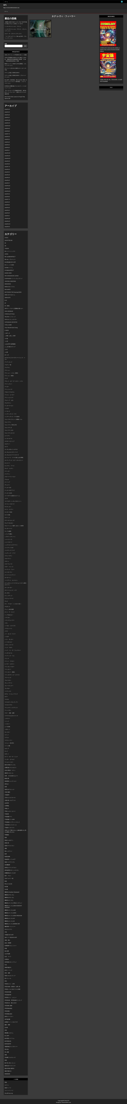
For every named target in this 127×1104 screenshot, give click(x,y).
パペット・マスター (9, 661)
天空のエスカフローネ (10, 797)
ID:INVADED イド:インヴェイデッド (13, 278)
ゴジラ (6, 498)
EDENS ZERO (8, 273)
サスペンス (7, 517)
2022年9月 (7, 226)
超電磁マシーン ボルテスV (11, 1022)
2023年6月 (7, 202)
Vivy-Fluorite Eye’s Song (11, 327)
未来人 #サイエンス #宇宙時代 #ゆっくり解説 (16, 55)
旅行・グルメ (8, 875)
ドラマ (6, 631)
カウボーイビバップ (9, 441)
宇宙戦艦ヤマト (8, 816)
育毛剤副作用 (8, 994)
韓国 (6, 1060)
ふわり (6, 349)
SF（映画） (7, 306)
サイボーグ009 (8, 512)
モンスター (7, 732)
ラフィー (7, 735)
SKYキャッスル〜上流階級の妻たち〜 (14, 308)
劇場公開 (7, 778)
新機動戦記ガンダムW (10, 873)
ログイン (7, 1085)
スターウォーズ (8, 564)
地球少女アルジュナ (9, 789)
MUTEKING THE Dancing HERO (13, 292)
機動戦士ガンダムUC (10, 918)
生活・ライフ (8, 956)
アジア (6, 378)
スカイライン (8, 558)
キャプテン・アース (9, 465)
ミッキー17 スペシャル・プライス (13, 26)
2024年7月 (7, 166)
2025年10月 (7, 125)
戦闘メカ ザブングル (10, 862)
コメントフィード (9, 1090)
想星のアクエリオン (9, 845)
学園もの (7, 808)
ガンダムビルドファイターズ (12, 455)
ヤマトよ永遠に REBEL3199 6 (12, 72)
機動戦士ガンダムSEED (10, 913)
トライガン (7, 617)
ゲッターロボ (8, 487)
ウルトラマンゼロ (9, 430)
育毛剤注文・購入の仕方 (11, 1003)
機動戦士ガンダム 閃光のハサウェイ (13, 903)
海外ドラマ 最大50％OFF (11, 937)
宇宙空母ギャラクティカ (11, 825)
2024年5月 (7, 172)
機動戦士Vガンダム (9, 895)
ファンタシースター (9, 666)
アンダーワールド (9, 405)
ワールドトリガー (9, 762)
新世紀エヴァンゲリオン (11, 867)
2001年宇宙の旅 (8, 240)
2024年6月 (7, 169)
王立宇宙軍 (7, 954)
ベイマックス (8, 691)
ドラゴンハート (8, 628)
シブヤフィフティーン (10, 536)
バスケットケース (9, 644)
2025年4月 (7, 142)
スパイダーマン (8, 572)
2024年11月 (7, 155)
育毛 (6, 981)
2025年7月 (7, 134)
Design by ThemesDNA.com (63, 1102)
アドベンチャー (8, 384)
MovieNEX (8, 289)
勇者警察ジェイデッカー (11, 781)
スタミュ (7, 561)
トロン (6, 623)
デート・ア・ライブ (9, 612)
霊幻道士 (7, 1049)
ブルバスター (8, 680)
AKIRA (6, 254)
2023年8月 (7, 196)
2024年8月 (7, 164)
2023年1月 (7, 215)
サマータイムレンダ (9, 520)
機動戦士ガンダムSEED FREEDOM (13, 915)
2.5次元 (6, 237)
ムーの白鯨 (7, 726)
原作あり (7, 784)
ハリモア (7, 636)
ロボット (7, 754)
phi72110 (36, 32)
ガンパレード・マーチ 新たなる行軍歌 (14, 457)
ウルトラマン (8, 422)
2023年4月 (7, 207)
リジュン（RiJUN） (10, 743)
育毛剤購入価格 (8, 1005)
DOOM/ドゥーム (9, 267)
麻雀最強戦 (7, 1074)
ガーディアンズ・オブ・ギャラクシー (14, 460)
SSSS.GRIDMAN (9, 311)
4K (5, 245)
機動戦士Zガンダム (9, 897)
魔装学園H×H (8, 1071)
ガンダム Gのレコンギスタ (11, 449)
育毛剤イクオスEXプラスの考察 (12, 989)
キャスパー (7, 463)
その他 (6, 338)
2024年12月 (7, 153)
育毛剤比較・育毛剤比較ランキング (13, 1000)
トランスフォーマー (9, 620)
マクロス (7, 699)
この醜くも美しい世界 (10, 335)
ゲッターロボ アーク (10, 490)
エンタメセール (8, 438)
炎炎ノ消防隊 (8, 943)
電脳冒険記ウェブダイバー (11, 1046)
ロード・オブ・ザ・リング (11, 756)
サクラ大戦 (7, 515)
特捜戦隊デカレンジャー (11, 945)
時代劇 (6, 886)
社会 (6, 964)
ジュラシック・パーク (10, 553)
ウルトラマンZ (8, 427)
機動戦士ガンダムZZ (10, 921)
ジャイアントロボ (9, 547)
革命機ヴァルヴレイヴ (10, 1057)
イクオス (7, 408)
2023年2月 (7, 213)
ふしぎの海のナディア (10, 346)
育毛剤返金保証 (8, 1008)
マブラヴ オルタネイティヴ (11, 715)
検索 (6, 44)
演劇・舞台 (7, 940)
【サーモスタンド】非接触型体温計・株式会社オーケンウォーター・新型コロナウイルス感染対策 (15, 92)
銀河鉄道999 (8, 1044)
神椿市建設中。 (8, 967)
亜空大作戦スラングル (10, 765)
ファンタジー (8, 669)
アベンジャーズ (8, 389)
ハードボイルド (8, 642)
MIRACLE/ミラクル (10, 286)
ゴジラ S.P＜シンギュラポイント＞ (13, 501)
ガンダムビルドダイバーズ (11, 452)
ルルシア (7, 748)
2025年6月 (7, 136)
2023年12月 (7, 185)
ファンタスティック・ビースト (12, 675)
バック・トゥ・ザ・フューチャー (13, 650)
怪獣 (6, 837)
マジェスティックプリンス (11, 707)
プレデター (7, 688)
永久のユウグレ (8, 929)
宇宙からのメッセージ (10, 811)
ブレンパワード (8, 683)
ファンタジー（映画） (10, 672)
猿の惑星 (7, 951)
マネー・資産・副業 (9, 713)
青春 (6, 1055)
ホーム (6, 1)
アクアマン (7, 367)
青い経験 (7, 1052)
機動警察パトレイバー (10, 926)
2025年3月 (7, 144)
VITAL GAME (8, 325)
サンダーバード (8, 528)
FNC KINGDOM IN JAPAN (11, 275)
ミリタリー (7, 724)
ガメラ (6, 446)
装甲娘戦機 (7, 1019)
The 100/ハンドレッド (10, 316)
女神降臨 (7, 805)
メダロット (7, 729)
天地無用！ (7, 795)
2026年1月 (7, 117)
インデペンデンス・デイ (11, 414)
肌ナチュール (8, 978)
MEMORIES (8, 284)
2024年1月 (7, 183)
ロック (6, 751)
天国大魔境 (7, 792)
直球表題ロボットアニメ (11, 962)
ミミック (7, 721)
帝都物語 (7, 834)
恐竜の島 (7, 843)
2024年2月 (7, 180)
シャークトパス (8, 539)
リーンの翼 (7, 745)
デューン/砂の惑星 (9, 609)
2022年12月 (7, 218)
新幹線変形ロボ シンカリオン (12, 870)
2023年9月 (7, 194)
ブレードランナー (9, 685)
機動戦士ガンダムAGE (10, 910)
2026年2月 (7, 115)
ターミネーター (8, 587)
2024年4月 (7, 175)
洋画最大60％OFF (9, 934)
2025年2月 (7, 147)
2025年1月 (7, 150)
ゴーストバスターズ (9, 504)
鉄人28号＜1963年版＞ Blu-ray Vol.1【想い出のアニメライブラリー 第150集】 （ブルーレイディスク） (16, 81)
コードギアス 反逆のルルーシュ (12, 495)
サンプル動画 (8, 531)
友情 (6, 786)
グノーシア (7, 482)
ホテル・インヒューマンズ (11, 694)
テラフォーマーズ (9, 598)
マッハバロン (8, 710)
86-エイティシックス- (10, 251)
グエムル (7, 479)
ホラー (6, 696)
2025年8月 (7, 131)
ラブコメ (7, 737)
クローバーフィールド (10, 476)
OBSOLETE (7, 297)
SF (5, 303)
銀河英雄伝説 (8, 1041)
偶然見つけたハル (9, 773)
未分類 (6, 889)
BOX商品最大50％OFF (10, 262)
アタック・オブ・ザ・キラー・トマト (14, 381)
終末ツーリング (8, 970)
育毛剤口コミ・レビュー (11, 997)
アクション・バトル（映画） (12, 373)
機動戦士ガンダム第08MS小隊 (12, 923)
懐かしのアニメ (8, 851)
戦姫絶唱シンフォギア (10, 859)
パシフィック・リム (9, 655)
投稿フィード (8, 1088)
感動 (6, 848)
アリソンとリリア (9, 397)
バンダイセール (8, 653)
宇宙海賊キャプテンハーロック (12, 822)
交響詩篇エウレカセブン (11, 767)
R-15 (6, 300)
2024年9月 (7, 161)
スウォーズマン (8, 555)
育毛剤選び (7, 1011)
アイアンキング (8, 362)
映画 (6, 881)
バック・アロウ (8, 647)
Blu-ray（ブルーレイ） (10, 259)
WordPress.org (9, 1093)
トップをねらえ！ (9, 615)
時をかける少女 (8, 884)
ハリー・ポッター (9, 639)
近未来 (6, 1027)
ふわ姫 (6, 352)
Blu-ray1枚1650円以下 (10, 256)
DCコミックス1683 (9, 265)
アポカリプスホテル (9, 392)
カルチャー (7, 444)
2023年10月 (7, 191)
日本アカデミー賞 (9, 878)
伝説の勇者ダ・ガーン (10, 770)
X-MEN (7, 330)
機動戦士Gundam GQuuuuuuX (12, 892)
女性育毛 (7, 803)
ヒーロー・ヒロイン (9, 664)
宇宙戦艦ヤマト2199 (10, 819)
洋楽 (6, 932)
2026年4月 (7, 109)
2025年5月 (7, 139)
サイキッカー (8, 506)
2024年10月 (7, 158)
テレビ (6, 601)
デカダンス (7, 606)
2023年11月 (7, 188)
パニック (7, 658)
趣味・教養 (7, 1024)
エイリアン (7, 435)
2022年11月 (7, 221)
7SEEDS (7, 248)
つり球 (6, 341)
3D (5, 243)
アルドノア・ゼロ (9, 400)
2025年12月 (7, 120)
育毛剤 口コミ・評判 (10, 984)
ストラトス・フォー (9, 569)
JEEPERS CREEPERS (10, 281)
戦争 (6, 854)
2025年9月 (7, 128)
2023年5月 (7, 205)
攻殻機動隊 (7, 865)
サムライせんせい (9, 523)
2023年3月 (7, 210)
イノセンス (7, 411)
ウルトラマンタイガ (9, 433)
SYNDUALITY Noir (10, 314)
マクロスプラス (8, 705)
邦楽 (6, 1030)
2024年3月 (7, 177)
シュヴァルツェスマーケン (11, 545)
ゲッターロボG (8, 493)
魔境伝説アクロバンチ (10, 1065)
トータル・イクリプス (10, 625)
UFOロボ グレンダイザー (11, 319)
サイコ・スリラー (9, 509)
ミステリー (7, 718)
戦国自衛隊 (7, 856)
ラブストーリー (8, 740)
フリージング (8, 677)
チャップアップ (8, 595)
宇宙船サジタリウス (9, 827)
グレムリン (7, 485)
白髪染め (7, 959)
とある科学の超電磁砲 (10, 344)
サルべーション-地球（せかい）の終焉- (14, 525)
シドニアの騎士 (8, 534)
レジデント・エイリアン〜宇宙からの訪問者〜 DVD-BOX (40, 29)
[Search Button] (122, 2)
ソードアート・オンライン (11, 580)
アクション (7, 370)
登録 (6, 1082)
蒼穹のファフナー (9, 1016)
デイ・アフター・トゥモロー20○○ (13, 604)
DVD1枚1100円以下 (9, 270)
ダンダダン (7, 593)
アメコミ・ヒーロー (9, 395)
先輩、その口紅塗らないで (11, 776)
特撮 (6, 948)
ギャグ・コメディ (9, 468)
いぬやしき (7, 333)
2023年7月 (7, 199)
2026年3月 (7, 112)
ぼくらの (7, 355)
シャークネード (8, 542)
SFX (5, 5)
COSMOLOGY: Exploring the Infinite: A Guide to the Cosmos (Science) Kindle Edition (110, 49)
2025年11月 (7, 123)
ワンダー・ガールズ (9, 759)
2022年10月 (7, 224)
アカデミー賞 (8, 365)
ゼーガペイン (8, 577)
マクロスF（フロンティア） (11, 702)
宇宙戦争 (7, 814)
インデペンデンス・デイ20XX (12, 416)
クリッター (7, 471)
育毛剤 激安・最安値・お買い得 (12, 986)
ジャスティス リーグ (10, 550)
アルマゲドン (8, 403)
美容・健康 (7, 973)
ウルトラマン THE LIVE (11, 425)
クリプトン (7, 474)
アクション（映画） (9, 375)
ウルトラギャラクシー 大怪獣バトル (13, 419)
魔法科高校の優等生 (9, 1068)
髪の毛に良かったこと (10, 1063)
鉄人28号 (7, 1035)
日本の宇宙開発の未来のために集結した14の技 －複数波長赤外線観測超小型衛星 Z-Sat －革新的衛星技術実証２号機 (15, 59)
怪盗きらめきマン (9, 840)
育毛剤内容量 (8, 992)
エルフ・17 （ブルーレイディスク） (13, 33)
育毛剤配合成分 (8, 1014)
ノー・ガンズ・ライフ (10, 634)
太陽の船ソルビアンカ (10, 800)
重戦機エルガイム (9, 1033)
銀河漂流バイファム (9, 1038)
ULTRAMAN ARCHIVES (11, 322)
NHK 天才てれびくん (10, 295)
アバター (7, 386)
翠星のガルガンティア (10, 975)
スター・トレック (9, 566)
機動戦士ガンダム (9, 900)
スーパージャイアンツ (10, 575)
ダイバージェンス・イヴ (11, 590)
